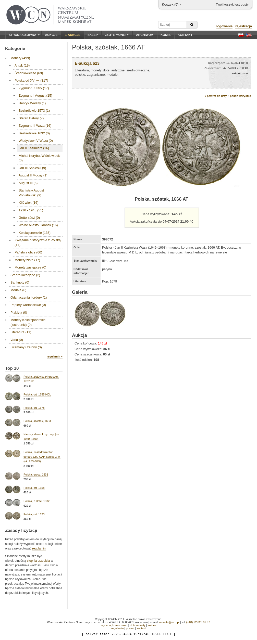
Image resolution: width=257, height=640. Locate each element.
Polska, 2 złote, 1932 (36, 501)
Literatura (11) (20, 332)
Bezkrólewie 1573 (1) (34, 110)
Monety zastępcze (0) (30, 267)
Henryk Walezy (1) (32, 103)
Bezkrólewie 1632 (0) (34, 133)
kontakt (141, 628)
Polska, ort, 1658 (34, 487)
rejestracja (243, 26)
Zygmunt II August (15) (35, 95)
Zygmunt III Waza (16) (35, 125)
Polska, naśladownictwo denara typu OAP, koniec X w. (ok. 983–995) (41, 457)
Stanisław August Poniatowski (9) (31, 192)
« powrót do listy (215, 95)
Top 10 (12, 368)
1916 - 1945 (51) (31, 210)
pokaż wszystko (240, 95)
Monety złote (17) (27, 260)
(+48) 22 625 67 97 (198, 622)
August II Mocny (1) (33, 175)
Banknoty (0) (19, 282)
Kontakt (185, 35)
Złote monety (117, 35)
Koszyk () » (171, 4)
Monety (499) (20, 58)
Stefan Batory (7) (31, 118)
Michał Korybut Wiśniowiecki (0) (39, 158)
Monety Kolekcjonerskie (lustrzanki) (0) (27, 322)
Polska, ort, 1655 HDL (37, 394)
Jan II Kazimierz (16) (34, 148)
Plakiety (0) (18, 312)
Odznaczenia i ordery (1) (28, 297)
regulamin (39, 548)
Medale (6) (18, 290)
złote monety (137, 625)
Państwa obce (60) (28, 252)
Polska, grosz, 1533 (35, 474)
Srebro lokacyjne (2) (25, 275)
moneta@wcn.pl (169, 622)
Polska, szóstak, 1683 (37, 421)
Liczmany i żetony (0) (26, 347)
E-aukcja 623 (87, 63)
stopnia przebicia (38, 560)
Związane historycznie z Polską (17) (38, 242)
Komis (165, 35)
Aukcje (51, 35)
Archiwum (144, 35)
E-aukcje (72, 35)
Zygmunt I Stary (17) (34, 88)
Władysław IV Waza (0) (36, 141)
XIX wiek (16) (28, 202)
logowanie (224, 26)
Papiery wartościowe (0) (28, 305)
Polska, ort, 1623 (34, 514)
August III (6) (28, 183)
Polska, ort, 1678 (34, 407)
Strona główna (24, 35)
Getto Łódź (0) (29, 218)
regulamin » (55, 356)
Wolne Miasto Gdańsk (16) (38, 225)
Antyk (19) (22, 65)
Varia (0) (16, 340)
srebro (152, 625)
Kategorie (15, 48)
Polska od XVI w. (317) (31, 80)
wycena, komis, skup (114, 625)
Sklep (93, 35)
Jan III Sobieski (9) (32, 168)
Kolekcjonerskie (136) (35, 233)
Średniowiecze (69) (29, 73)
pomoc (130, 628)
